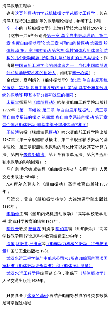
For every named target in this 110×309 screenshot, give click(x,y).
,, (24, 243)
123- (55, 88)
